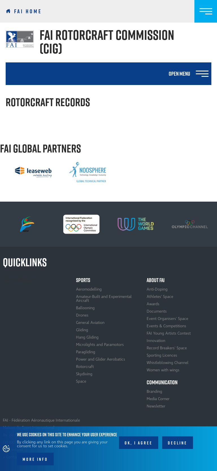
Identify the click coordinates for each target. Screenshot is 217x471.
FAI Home (28, 11)
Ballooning (85, 308)
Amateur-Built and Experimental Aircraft (104, 298)
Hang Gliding (87, 337)
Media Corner (158, 399)
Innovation (156, 340)
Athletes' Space (160, 296)
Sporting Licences (162, 355)
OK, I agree (139, 445)
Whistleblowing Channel (167, 362)
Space (81, 381)
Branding (154, 391)
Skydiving (84, 374)
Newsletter (156, 406)
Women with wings (163, 370)
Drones (82, 315)
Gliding (82, 330)
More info (35, 462)
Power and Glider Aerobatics (100, 359)
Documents (157, 311)
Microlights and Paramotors (100, 344)
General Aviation (90, 322)
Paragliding (85, 352)
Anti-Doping (157, 289)
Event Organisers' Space (167, 318)
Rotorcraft (85, 366)
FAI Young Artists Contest (169, 333)
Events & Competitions (166, 326)
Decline (177, 445)
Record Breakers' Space (167, 348)
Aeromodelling (89, 289)
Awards (153, 304)
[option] (33, 172)
